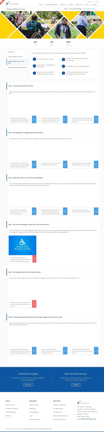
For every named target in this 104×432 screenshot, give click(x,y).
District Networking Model (60, 416)
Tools (31, 416)
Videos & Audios (34, 405)
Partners (8, 416)
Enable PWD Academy (59, 419)
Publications (32, 408)
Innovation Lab (57, 412)
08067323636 (85, 416)
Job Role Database (34, 419)
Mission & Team (10, 405)
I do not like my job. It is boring (45, 59)
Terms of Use (9, 429)
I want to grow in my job (16, 57)
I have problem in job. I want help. (16, 63)
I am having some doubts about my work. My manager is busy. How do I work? (77, 73)
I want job (12, 52)
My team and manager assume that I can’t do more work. (77, 59)
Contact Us (90, 1)
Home (40, 4)
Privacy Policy (17, 429)
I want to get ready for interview (18, 68)
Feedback (76, 385)
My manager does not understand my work (77, 66)
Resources (79, 4)
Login (96, 1)
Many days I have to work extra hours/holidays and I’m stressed (45, 73)
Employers (63, 4)
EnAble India (47, 429)
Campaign (94, 4)
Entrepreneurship (58, 408)
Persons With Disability (51, 4)
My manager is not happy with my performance (46, 66)
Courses (86, 4)
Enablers (70, 4)
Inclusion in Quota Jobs (59, 405)
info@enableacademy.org (88, 419)
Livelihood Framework (12, 408)
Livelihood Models (11, 412)
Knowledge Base (34, 412)
